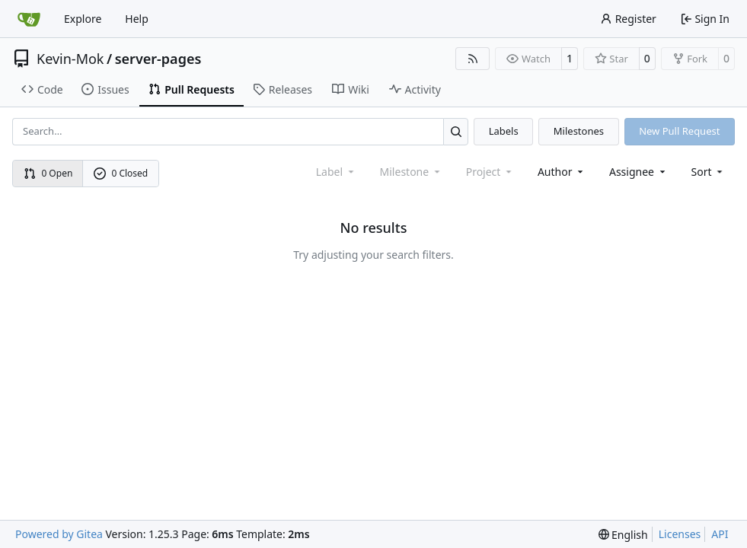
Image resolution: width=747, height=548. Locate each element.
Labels (504, 131)
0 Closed (121, 173)
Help (136, 18)
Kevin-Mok (70, 58)
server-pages (158, 58)
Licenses (680, 534)
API (719, 534)
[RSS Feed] (472, 58)
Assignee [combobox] (638, 171)
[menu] (709, 171)
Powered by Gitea (59, 534)
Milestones (579, 131)
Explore (82, 18)
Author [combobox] (562, 171)
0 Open (48, 173)
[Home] (29, 19)
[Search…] (455, 131)
